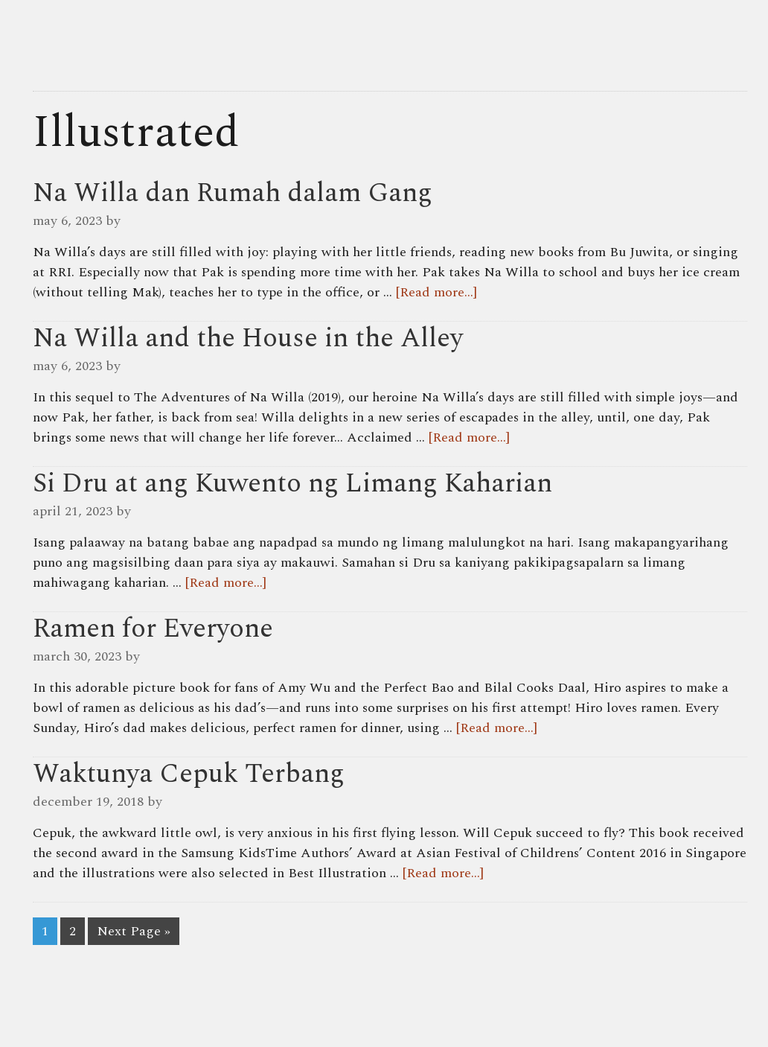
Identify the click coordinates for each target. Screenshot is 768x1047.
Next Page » (133, 931)
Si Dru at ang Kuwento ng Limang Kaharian (292, 483)
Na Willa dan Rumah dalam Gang (232, 193)
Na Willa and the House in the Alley (248, 338)
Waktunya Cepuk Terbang (189, 774)
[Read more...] (436, 292)
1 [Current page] (45, 931)
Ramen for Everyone (153, 628)
